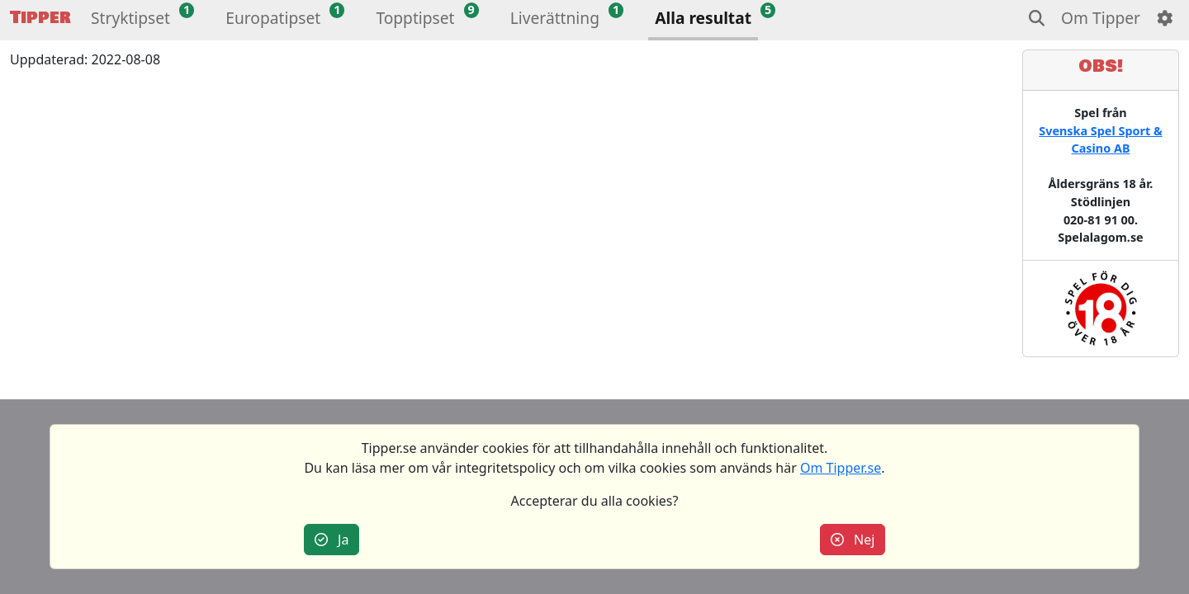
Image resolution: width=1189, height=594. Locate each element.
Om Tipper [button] (1100, 18)
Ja (332, 539)
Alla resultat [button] (703, 18)
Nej (853, 539)
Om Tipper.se (840, 468)
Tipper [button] (40, 18)
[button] (130, 20)
